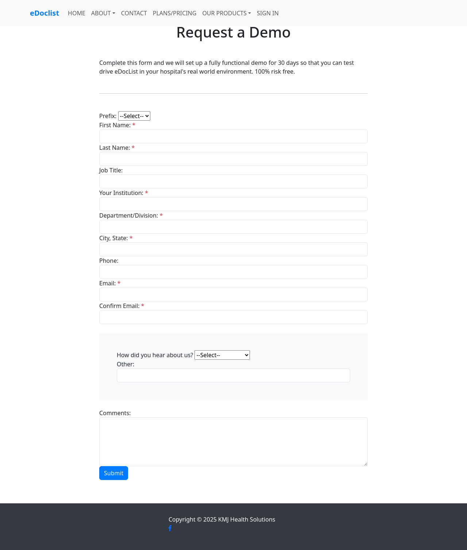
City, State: (116, 238)
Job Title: (111, 170)
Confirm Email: (121, 306)
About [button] (101, 13)
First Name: (117, 125)
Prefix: (107, 116)
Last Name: (117, 148)
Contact (134, 13)
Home (76, 13)
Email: (109, 283)
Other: (125, 364)
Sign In (268, 13)
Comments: (115, 413)
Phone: (108, 261)
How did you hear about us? (155, 355)
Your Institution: (123, 193)
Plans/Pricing (175, 13)
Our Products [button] (224, 13)
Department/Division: (131, 215)
